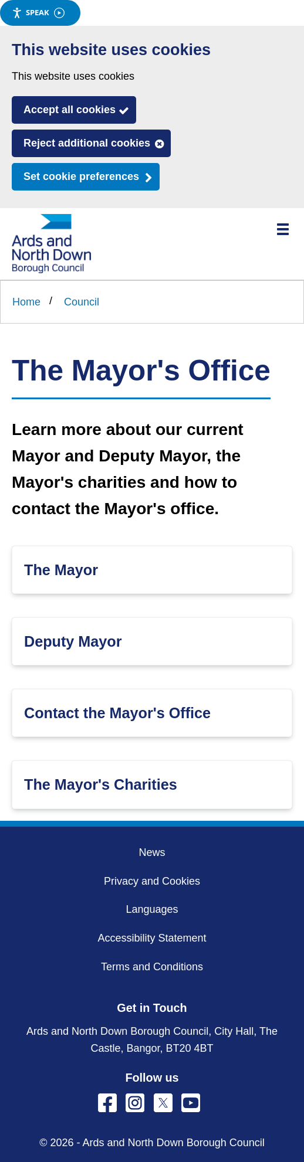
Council (81, 302)
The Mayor (61, 570)
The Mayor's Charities (100, 784)
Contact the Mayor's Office (117, 713)
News (152, 852)
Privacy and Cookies (152, 881)
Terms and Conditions (152, 967)
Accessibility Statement (151, 938)
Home (26, 302)
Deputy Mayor (73, 641)
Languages (152, 909)
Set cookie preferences (81, 176)
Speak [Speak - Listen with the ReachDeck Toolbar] (38, 12)
